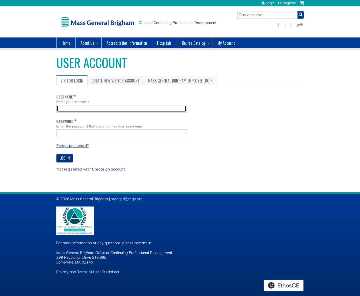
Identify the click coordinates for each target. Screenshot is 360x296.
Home (66, 43)
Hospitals (164, 43)
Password (65, 121)
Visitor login (74, 81)
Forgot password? (72, 145)
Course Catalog (193, 43)
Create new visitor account (116, 81)
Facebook (279, 24)
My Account (226, 43)
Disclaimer (110, 272)
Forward (299, 24)
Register (289, 3)
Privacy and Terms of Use (77, 272)
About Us (87, 43)
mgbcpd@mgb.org (127, 199)
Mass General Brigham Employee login (180, 81)
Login (269, 3)
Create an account (108, 169)
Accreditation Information (127, 43)
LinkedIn (292, 24)
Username (64, 97)
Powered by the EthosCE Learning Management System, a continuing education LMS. (283, 286)
